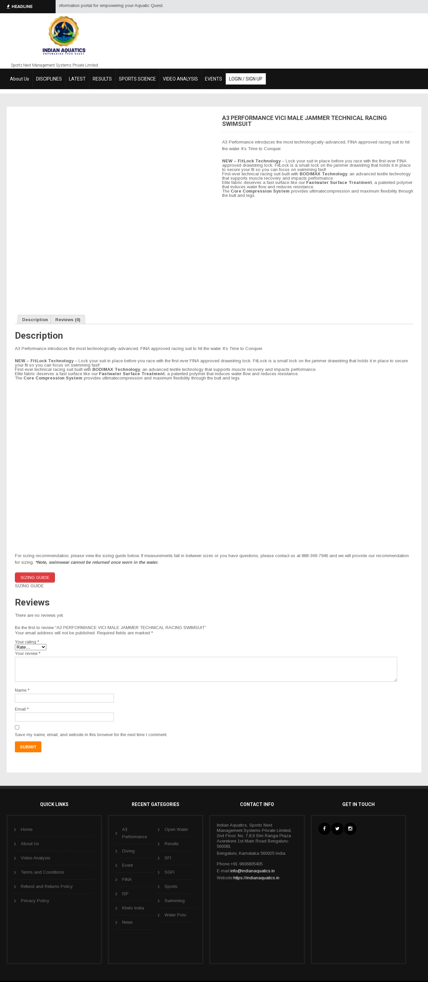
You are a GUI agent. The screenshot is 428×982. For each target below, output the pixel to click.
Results (172, 843)
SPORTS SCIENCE (137, 79)
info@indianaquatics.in (252, 870)
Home (26, 829)
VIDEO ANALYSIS (180, 79)
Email (22, 708)
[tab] (35, 319)
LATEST (77, 79)
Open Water (176, 829)
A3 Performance (134, 833)
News (127, 921)
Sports (171, 886)
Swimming (175, 900)
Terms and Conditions (42, 871)
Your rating (27, 641)
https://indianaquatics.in (256, 877)
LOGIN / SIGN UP (245, 79)
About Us (19, 79)
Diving (128, 850)
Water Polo (175, 914)
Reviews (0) (67, 319)
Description (35, 319)
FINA (127, 879)
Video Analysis (35, 857)
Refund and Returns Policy (47, 886)
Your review (27, 653)
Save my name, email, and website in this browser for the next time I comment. (91, 734)
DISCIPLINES (49, 79)
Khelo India (133, 907)
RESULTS (102, 79)
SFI (168, 857)
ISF (125, 893)
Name (22, 689)
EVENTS (213, 79)
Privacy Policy (35, 900)
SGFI (169, 871)
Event (127, 864)
